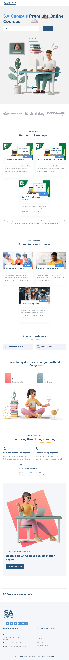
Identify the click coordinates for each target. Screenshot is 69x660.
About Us (39, 639)
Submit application (24, 566)
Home (38, 635)
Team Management (31, 312)
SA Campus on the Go (47, 657)
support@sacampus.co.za (17, 646)
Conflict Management (48, 277)
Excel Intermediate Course (50, 168)
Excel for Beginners (15, 168)
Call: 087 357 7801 (15, 643)
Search (48, 29)
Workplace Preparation (16, 277)
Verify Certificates (42, 646)
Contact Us (39, 642)
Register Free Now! (51, 224)
